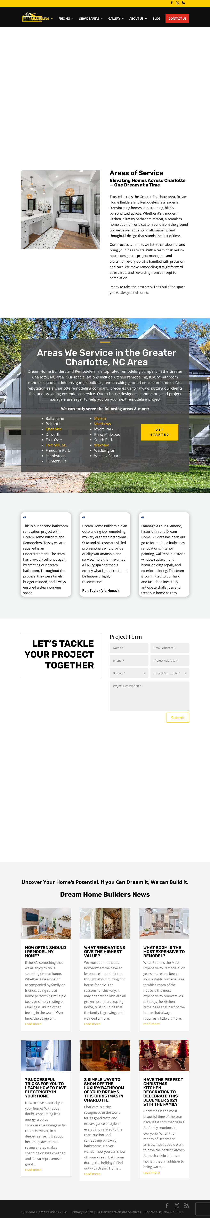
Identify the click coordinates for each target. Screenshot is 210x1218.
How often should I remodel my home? (45, 951)
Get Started (159, 432)
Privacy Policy (82, 1212)
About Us (136, 19)
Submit (178, 717)
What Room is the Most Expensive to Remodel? (164, 951)
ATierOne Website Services (120, 1212)
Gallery (114, 19)
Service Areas (89, 19)
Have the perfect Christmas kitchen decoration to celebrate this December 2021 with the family (163, 1092)
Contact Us (177, 18)
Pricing (64, 19)
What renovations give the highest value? (104, 951)
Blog (156, 19)
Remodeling (40, 19)
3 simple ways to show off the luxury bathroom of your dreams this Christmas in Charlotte (104, 1090)
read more (33, 1024)
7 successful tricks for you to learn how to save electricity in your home (46, 1087)
